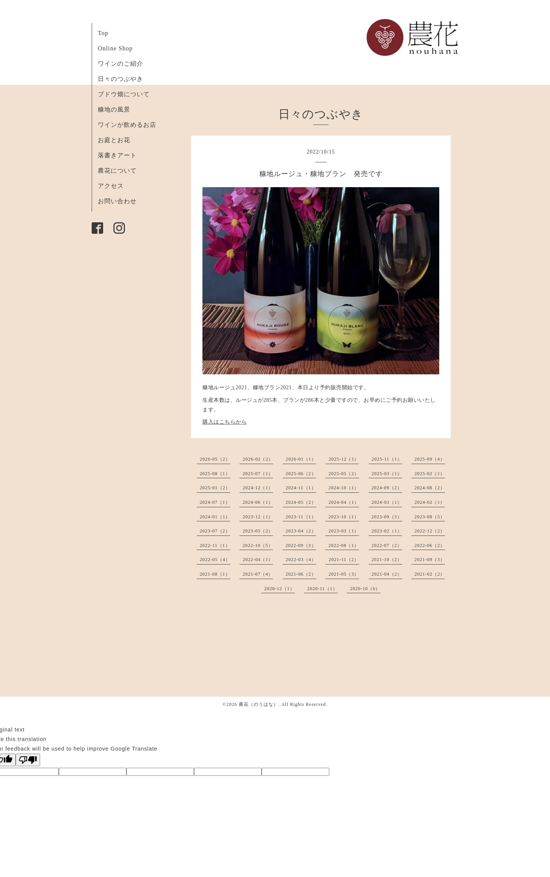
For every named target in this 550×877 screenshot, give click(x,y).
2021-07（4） (258, 574)
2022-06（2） (429, 545)
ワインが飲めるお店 (127, 124)
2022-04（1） (258, 559)
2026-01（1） (301, 459)
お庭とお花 (114, 140)
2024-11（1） (301, 487)
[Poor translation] (28, 760)
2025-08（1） (215, 473)
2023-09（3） (387, 516)
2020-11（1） (322, 588)
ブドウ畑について (124, 94)
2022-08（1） (343, 545)
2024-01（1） (215, 516)
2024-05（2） (301, 502)
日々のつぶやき (120, 79)
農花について (117, 170)
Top (103, 33)
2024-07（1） (215, 502)
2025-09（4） (429, 459)
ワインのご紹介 (120, 63)
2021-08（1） (215, 574)
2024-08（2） (429, 487)
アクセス (111, 186)
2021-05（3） (343, 574)
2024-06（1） (258, 502)
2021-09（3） (429, 559)
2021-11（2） (343, 559)
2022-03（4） (301, 559)
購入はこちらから (224, 422)
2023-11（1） (301, 516)
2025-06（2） (301, 473)
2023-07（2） (215, 531)
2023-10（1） (343, 516)
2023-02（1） (387, 531)
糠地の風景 (114, 109)
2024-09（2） (387, 487)
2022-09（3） (301, 545)
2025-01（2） (215, 487)
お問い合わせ (117, 201)
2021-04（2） (387, 574)
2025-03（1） (387, 473)
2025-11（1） (387, 459)
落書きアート (117, 155)
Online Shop (115, 48)
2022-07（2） (387, 545)
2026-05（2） (215, 459)
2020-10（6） (365, 588)
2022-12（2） (429, 531)
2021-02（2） (429, 574)
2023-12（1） (258, 516)
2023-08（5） (429, 516)
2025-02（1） (429, 473)
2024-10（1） (343, 487)
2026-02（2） (258, 459)
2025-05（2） (343, 473)
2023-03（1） (343, 531)
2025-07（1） (258, 473)
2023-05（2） (258, 531)
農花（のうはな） (258, 704)
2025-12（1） (343, 459)
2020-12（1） (279, 588)
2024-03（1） (387, 502)
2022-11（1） (215, 545)
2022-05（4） (215, 559)
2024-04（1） (343, 502)
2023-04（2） (301, 531)
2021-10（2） (387, 559)
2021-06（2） (301, 574)
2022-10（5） (258, 545)
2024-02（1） (429, 502)
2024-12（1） (258, 487)
